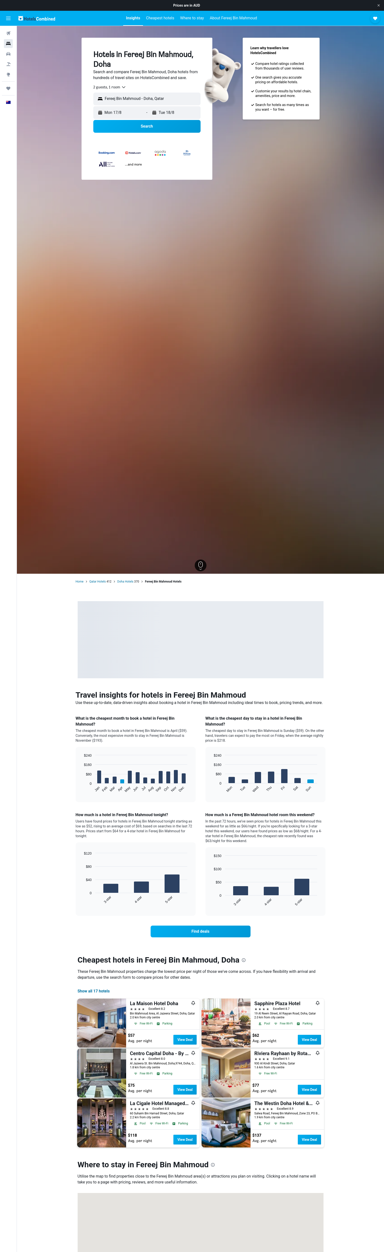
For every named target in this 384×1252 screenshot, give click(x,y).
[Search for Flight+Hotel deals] (8, 64)
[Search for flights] (8, 33)
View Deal (184, 1040)
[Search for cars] (8, 54)
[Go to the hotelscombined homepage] (37, 18)
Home (80, 581)
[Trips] (8, 88)
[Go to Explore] (8, 74)
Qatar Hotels (97, 581)
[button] (378, 5)
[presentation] (243, 960)
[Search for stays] (8, 43)
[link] (201, 931)
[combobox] (109, 87)
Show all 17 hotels (94, 991)
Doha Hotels (125, 581)
